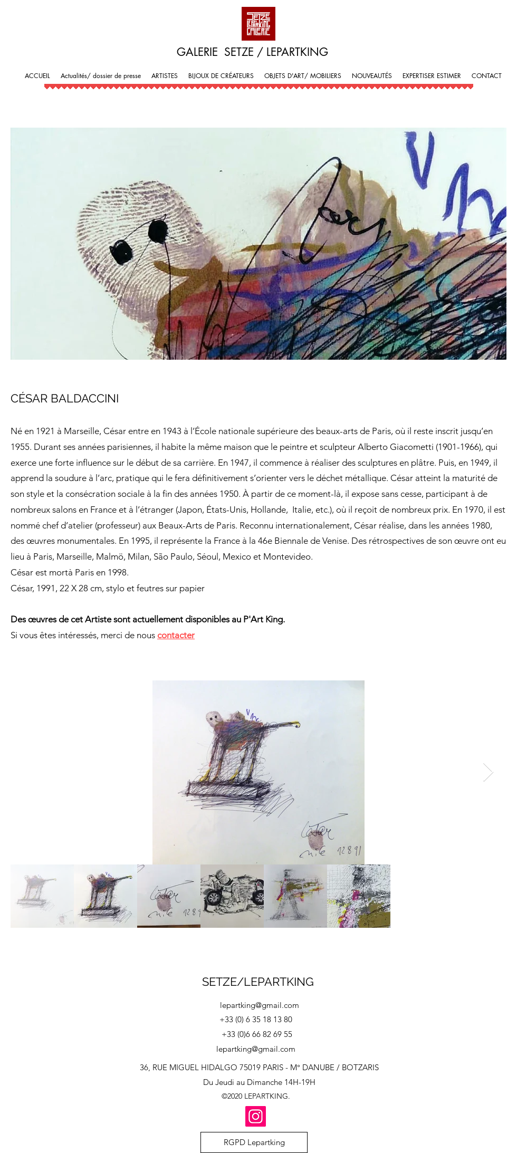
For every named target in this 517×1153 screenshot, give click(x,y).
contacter (176, 635)
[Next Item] (488, 772)
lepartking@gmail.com (259, 1005)
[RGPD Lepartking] (254, 1142)
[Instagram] (255, 1116)
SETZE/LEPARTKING (258, 981)
